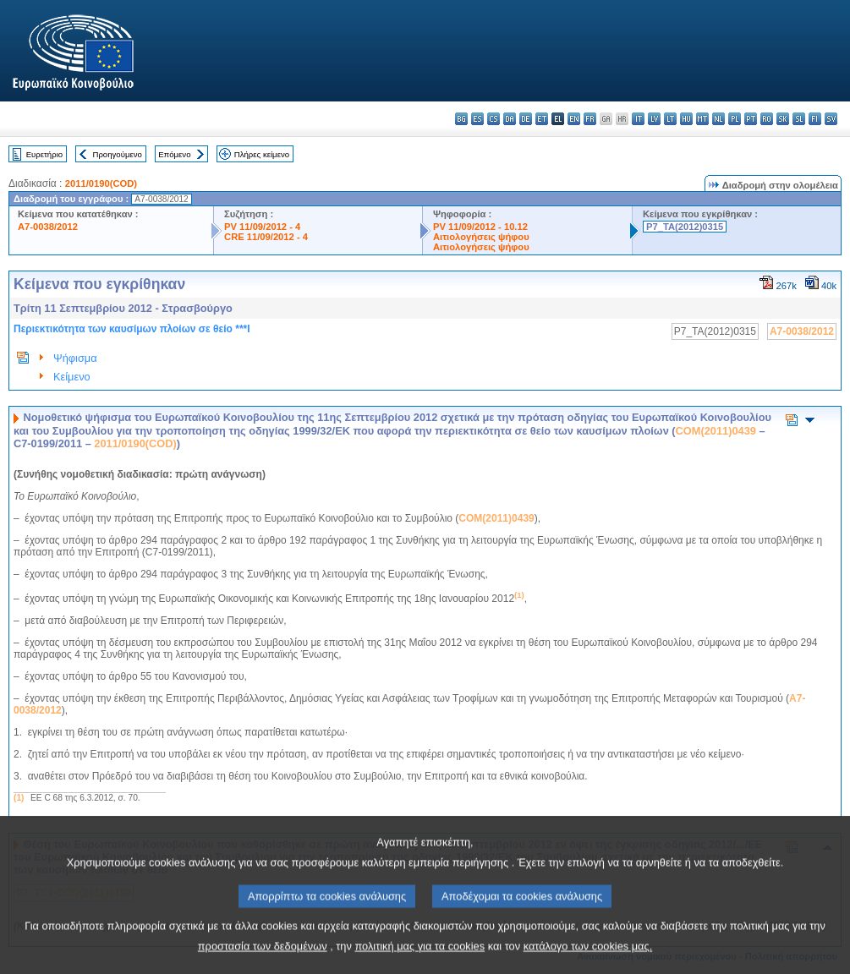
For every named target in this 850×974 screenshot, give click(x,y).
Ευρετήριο (44, 154)
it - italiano (638, 118)
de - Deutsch (525, 118)
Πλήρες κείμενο (261, 154)
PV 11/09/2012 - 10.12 (480, 227)
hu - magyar (686, 118)
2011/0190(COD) (101, 183)
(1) (19, 797)
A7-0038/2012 (48, 227)
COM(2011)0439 (716, 430)
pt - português (750, 118)
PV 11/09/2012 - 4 (262, 227)
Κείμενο (71, 376)
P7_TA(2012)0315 (684, 227)
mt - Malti (702, 118)
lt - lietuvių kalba (670, 118)
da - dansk (509, 118)
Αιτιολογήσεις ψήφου (481, 237)
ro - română (766, 118)
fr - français (590, 118)
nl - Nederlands (718, 118)
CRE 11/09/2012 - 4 (266, 237)
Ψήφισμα (75, 358)
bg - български (461, 118)
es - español (477, 118)
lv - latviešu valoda (654, 118)
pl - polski (734, 118)
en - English (574, 118)
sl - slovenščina (798, 118)
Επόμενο (174, 154)
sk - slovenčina (782, 118)
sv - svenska (831, 118)
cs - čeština (493, 118)
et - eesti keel (541, 118)
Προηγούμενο (116, 154)
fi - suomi (815, 118)
